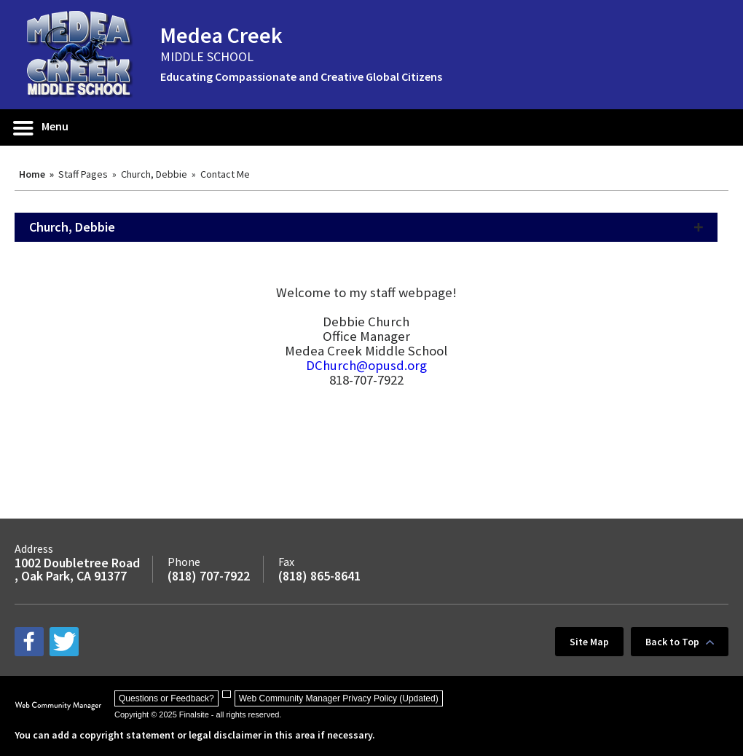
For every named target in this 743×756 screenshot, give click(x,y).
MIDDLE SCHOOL (206, 56)
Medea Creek (221, 35)
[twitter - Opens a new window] (64, 641)
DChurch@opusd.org (366, 365)
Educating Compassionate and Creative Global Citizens (301, 76)
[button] (41, 127)
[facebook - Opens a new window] (29, 641)
